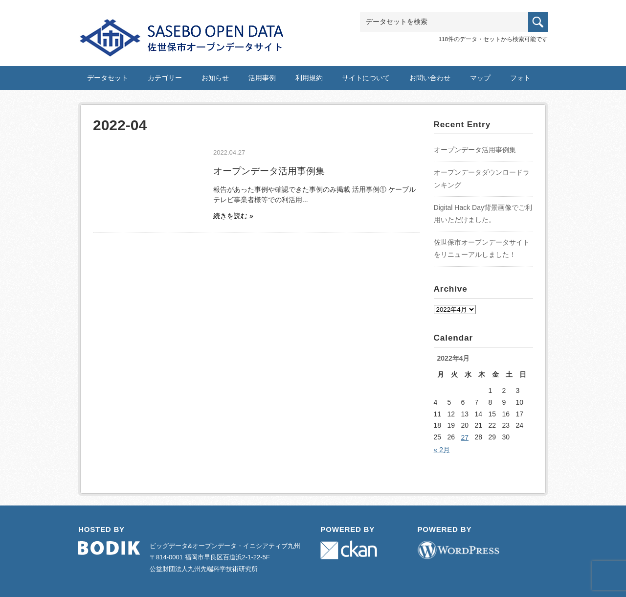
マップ (480, 78)
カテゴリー (165, 78)
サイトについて (366, 78)
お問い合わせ (429, 78)
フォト (520, 78)
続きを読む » (233, 216)
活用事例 (262, 78)
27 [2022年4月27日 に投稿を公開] (465, 437)
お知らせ (215, 78)
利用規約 (309, 78)
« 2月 (442, 450)
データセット (107, 78)
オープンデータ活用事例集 (269, 170)
